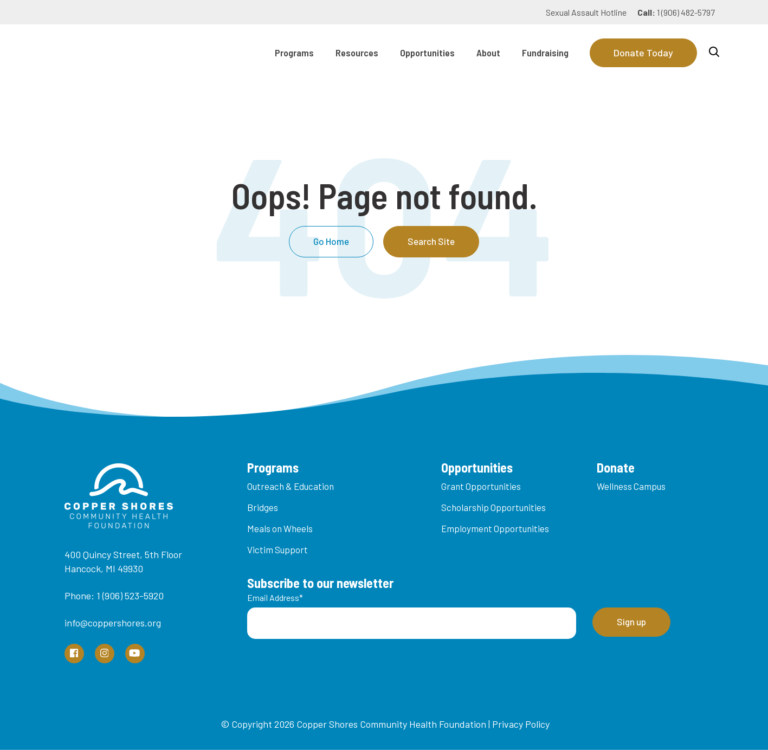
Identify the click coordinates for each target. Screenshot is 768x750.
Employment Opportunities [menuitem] (495, 528)
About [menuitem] (488, 53)
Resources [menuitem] (356, 53)
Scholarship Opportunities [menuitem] (493, 507)
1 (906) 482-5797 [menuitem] (676, 12)
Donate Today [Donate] (643, 53)
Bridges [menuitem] (262, 507)
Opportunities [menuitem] (427, 53)
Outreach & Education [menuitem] (290, 486)
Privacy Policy (521, 724)
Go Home (331, 241)
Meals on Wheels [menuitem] (280, 528)
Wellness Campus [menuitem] (631, 486)
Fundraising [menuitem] (545, 53)
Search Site (431, 241)
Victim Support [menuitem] (277, 549)
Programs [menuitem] (294, 53)
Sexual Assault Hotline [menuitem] (586, 12)
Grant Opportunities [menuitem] (481, 486)
